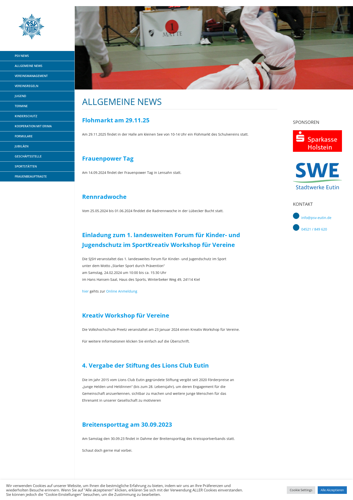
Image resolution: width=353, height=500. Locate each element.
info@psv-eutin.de (316, 217)
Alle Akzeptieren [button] (332, 490)
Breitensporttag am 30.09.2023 (127, 424)
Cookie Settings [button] (301, 490)
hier (85, 291)
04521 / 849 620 (314, 229)
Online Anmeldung (121, 291)
